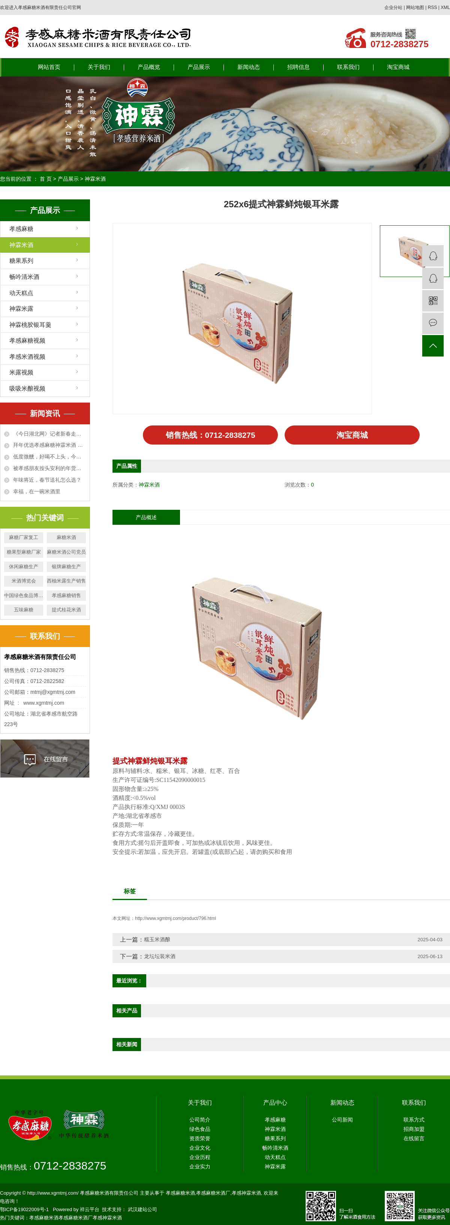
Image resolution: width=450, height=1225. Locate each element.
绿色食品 (199, 1131)
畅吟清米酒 (24, 277)
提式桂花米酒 (66, 609)
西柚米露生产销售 (66, 581)
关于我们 (99, 67)
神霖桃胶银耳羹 (30, 325)
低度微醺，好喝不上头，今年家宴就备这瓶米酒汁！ (49, 457)
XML (445, 7)
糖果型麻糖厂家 (24, 552)
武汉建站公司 (142, 1211)
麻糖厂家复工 (23, 537)
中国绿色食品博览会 (23, 595)
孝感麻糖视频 (27, 340)
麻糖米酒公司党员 (66, 552)
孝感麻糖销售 (66, 595)
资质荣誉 (199, 1140)
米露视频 (21, 372)
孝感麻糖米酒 (180, 1194)
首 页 (46, 179)
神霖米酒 (95, 179)
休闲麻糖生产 (23, 566)
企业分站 (393, 7)
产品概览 (149, 67)
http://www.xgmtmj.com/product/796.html (175, 919)
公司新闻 (342, 1121)
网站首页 (49, 67)
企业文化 (199, 1149)
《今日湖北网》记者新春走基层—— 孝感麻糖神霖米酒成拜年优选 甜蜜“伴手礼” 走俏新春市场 (49, 434)
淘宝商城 (398, 67)
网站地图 (415, 7)
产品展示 (199, 67)
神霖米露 (21, 309)
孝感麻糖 (21, 229)
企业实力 (199, 1168)
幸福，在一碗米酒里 (36, 491)
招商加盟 (414, 1131)
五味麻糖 (23, 609)
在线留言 (414, 1140)
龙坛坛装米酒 (160, 958)
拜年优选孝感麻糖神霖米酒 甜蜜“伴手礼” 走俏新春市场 (49, 445)
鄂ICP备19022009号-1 (24, 1211)
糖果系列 (21, 261)
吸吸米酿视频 (27, 388)
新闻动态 (248, 67)
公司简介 (199, 1121)
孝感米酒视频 (27, 356)
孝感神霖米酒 (246, 1194)
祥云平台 (89, 1211)
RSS (432, 7)
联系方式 (414, 1121)
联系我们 (348, 67)
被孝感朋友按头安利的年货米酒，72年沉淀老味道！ (49, 468)
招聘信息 (298, 67)
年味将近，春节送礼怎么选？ (47, 480)
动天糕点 (21, 293)
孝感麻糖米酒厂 (213, 1194)
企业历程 (199, 1159)
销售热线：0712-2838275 (210, 435)
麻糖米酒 (66, 537)
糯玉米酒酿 (157, 941)
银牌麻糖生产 (66, 566)
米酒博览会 (24, 581)
